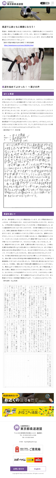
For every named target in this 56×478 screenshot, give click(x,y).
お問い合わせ (18, 468)
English (37, 468)
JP (42, 3)
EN (47, 3)
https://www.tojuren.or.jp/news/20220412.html (18, 45)
